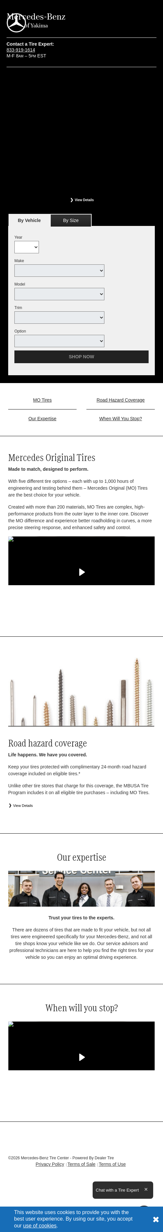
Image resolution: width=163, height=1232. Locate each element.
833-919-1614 (21, 49)
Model (19, 284)
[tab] (29, 220)
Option (20, 331)
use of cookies (40, 1225)
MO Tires (42, 400)
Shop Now (81, 356)
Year (18, 237)
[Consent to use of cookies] (155, 1219)
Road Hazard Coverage (121, 400)
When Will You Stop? (120, 418)
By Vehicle (29, 222)
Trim (18, 307)
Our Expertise (42, 418)
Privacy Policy (50, 1164)
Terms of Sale (81, 1164)
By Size (71, 220)
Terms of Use (112, 1164)
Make (19, 261)
